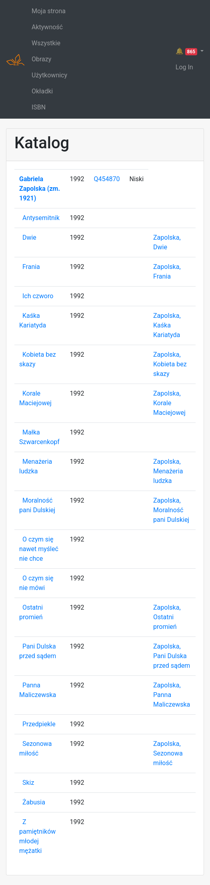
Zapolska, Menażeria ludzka (168, 471)
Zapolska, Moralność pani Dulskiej (171, 510)
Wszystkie (46, 43)
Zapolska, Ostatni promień (167, 617)
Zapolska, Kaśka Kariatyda (167, 325)
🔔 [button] (187, 51)
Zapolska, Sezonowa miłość (168, 753)
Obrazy (41, 59)
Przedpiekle (39, 724)
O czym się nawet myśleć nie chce (38, 548)
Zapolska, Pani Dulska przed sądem (171, 656)
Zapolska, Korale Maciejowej (169, 403)
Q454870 (107, 179)
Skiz (28, 782)
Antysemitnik (41, 218)
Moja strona (49, 11)
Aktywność (47, 27)
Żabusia (33, 802)
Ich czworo (37, 296)
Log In (184, 67)
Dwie (29, 237)
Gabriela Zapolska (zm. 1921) (39, 188)
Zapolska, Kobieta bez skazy (170, 364)
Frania (31, 267)
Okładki (42, 91)
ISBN (39, 107)
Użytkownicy (49, 75)
